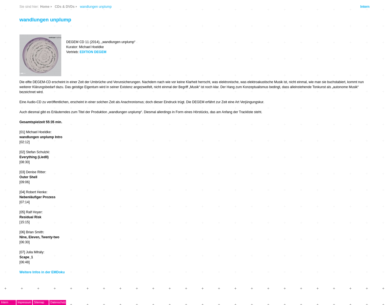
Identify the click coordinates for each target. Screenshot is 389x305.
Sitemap (39, 302)
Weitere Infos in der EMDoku (42, 272)
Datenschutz (58, 302)
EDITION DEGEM (93, 52)
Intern (365, 7)
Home (44, 7)
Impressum (24, 302)
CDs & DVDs (65, 7)
